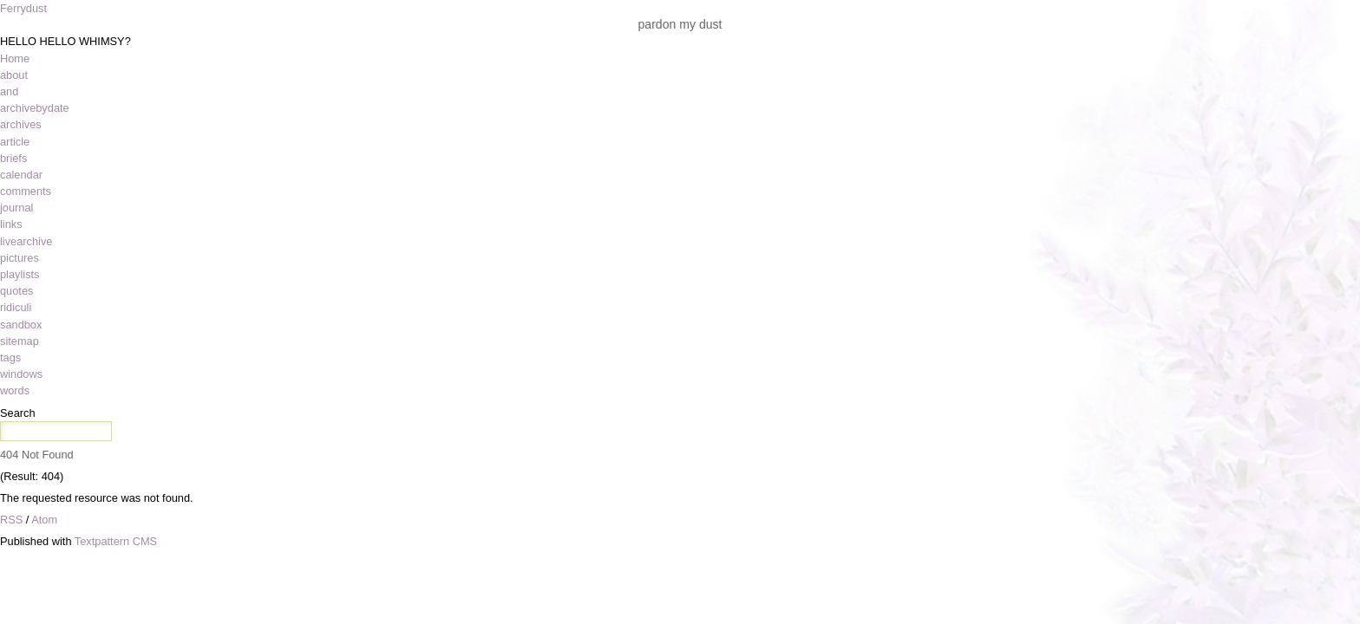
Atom (44, 519)
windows (21, 373)
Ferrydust (23, 8)
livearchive (26, 241)
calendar (21, 174)
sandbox (21, 324)
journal (16, 207)
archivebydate (34, 107)
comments (25, 191)
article (14, 141)
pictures (19, 257)
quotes (16, 290)
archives (21, 124)
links (11, 224)
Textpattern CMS (116, 541)
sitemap (19, 341)
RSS (11, 519)
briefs (13, 158)
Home (14, 58)
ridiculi (15, 307)
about (14, 74)
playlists (20, 274)
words (14, 390)
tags (10, 357)
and (9, 91)
